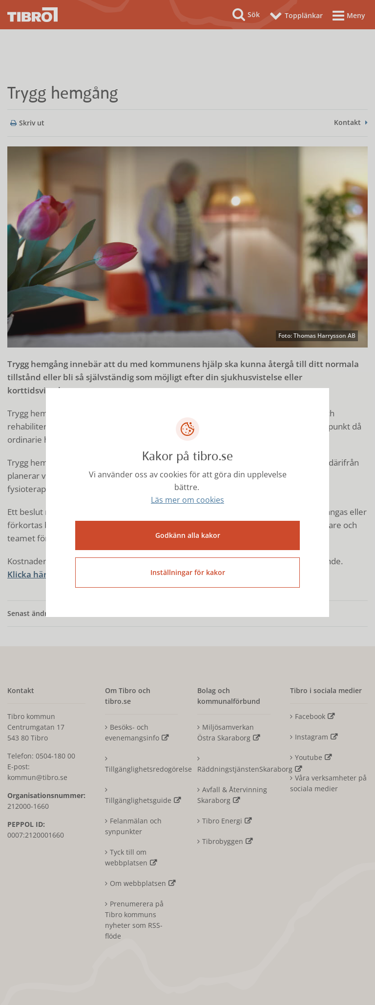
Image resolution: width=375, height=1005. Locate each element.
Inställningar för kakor (187, 572)
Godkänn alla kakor (187, 535)
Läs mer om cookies (187, 499)
